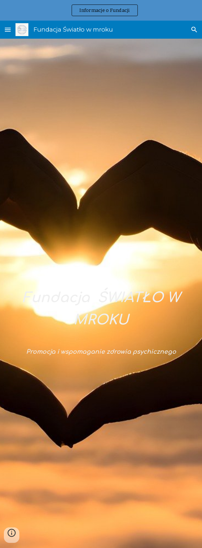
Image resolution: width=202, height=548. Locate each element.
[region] (101, 10)
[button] (7, 29)
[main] (101, 299)
